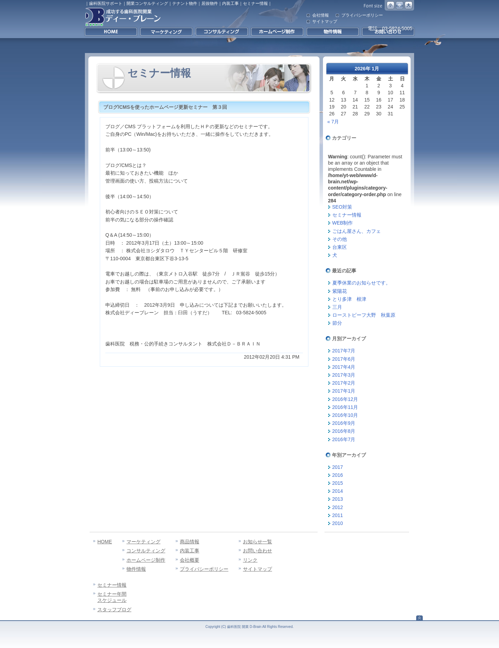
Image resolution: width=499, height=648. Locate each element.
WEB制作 (342, 223)
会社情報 (320, 15)
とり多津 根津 (349, 299)
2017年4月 (344, 367)
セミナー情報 (346, 215)
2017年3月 (344, 375)
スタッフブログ (114, 609)
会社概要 (189, 560)
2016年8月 (344, 431)
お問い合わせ (257, 550)
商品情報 (189, 541)
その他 (339, 239)
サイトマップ (324, 21)
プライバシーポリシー (362, 15)
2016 (337, 475)
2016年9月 (344, 423)
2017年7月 (344, 350)
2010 (337, 523)
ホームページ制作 (145, 560)
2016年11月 (345, 407)
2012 (337, 507)
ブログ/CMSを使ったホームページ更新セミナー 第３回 (165, 107)
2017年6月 (344, 359)
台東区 (339, 247)
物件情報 (136, 569)
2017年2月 (344, 383)
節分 (337, 323)
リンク (250, 560)
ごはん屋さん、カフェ (356, 231)
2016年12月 (345, 399)
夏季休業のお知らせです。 (361, 283)
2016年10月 (345, 415)
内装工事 (189, 550)
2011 (337, 515)
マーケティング (143, 541)
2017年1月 (344, 391)
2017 (337, 467)
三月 (337, 307)
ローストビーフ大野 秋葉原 (363, 315)
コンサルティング (145, 550)
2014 (337, 491)
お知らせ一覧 (257, 541)
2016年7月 (344, 439)
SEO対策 (342, 207)
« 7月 (333, 121)
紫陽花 (339, 291)
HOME (104, 541)
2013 (337, 499)
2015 (337, 483)
